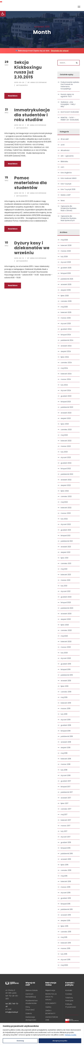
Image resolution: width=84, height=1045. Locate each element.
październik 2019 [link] (67, 675)
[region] (42, 1034)
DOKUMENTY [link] (50, 1003)
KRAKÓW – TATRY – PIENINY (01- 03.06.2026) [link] (70, 119)
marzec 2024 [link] (66, 379)
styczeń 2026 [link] (66, 262)
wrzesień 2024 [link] (66, 346)
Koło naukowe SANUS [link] (68, 178)
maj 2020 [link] (64, 636)
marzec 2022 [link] (66, 513)
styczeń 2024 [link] (66, 390)
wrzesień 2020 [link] (66, 614)
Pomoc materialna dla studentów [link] (30, 182)
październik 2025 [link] (67, 279)
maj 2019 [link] (64, 697)
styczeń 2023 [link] (66, 457)
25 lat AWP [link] (65, 139)
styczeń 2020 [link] (66, 658)
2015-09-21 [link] (19, 125)
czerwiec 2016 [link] (66, 870)
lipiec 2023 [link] (65, 424)
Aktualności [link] (22, 85)
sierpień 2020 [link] (66, 619)
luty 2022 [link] (64, 519)
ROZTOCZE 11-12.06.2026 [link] (70, 112)
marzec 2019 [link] (65, 708)
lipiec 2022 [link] (65, 491)
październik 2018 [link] (67, 736)
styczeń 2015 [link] (65, 959)
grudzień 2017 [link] (66, 781)
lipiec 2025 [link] (65, 296)
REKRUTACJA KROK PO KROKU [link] (51, 997)
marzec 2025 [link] (66, 318)
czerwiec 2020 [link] (66, 630)
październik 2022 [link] (67, 474)
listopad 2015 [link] (65, 904)
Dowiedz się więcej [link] (59, 51)
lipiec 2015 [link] (64, 926)
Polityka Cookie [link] (70, 1035)
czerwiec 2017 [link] (66, 809)
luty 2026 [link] (64, 256)
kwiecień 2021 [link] (66, 574)
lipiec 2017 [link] (64, 803)
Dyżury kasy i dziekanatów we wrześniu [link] (31, 248)
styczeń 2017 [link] (65, 837)
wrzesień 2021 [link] (66, 547)
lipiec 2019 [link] (64, 686)
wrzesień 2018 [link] (66, 742)
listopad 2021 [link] (65, 535)
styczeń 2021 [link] (65, 591)
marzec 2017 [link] (65, 826)
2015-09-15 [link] (19, 193)
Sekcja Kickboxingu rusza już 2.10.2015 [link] (28, 70)
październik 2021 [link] (67, 541)
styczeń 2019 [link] (65, 720)
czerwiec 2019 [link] (66, 692)
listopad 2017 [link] (65, 787)
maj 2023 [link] (64, 435)
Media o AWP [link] (66, 195)
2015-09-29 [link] (19, 82)
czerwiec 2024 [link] (66, 362)
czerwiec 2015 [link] (66, 932)
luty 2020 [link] (64, 653)
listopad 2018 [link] (65, 731)
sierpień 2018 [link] (65, 747)
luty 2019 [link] (64, 714)
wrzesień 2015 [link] (66, 915)
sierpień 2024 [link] (66, 351)
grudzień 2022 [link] (66, 463)
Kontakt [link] (68, 990)
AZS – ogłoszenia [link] (67, 156)
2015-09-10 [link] (19, 258)
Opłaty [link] (48, 1007)
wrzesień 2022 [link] (66, 480)
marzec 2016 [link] (65, 887)
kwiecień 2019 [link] (66, 703)
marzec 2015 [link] (65, 948)
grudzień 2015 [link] (66, 898)
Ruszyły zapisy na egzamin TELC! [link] (67, 95)
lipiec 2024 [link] (65, 357)
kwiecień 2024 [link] (66, 374)
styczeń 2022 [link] (66, 524)
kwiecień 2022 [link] (66, 508)
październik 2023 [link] (67, 407)
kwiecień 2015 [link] (66, 943)
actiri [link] (63, 145)
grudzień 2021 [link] (66, 530)
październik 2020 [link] (67, 608)
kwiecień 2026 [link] (66, 245)
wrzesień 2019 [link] (66, 680)
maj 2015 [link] (64, 937)
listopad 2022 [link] (66, 468)
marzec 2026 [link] (66, 251)
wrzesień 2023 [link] (66, 413)
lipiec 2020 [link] (65, 625)
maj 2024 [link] (64, 368)
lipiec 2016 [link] (64, 865)
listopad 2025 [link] (66, 273)
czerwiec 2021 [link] (66, 563)
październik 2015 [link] (67, 909)
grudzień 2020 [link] (66, 597)
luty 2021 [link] (64, 586)
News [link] (63, 200)
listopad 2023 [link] (66, 402)
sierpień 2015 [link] (65, 920)
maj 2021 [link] (64, 569)
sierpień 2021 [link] (65, 552)
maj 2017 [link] (64, 814)
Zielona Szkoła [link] (31, 990)
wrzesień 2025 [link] (66, 284)
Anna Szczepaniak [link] (38, 82)
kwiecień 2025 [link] (66, 312)
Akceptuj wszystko (59, 1041)
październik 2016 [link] (67, 853)
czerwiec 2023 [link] (66, 429)
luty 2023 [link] (64, 452)
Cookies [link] (68, 994)
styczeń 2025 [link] (66, 323)
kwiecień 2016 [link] (66, 881)
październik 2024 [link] (67, 340)
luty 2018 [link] (64, 770)
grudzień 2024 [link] (66, 329)
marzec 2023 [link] (66, 446)
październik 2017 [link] (67, 792)
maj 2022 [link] (64, 502)
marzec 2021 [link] (65, 580)
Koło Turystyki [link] (66, 184)
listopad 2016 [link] (65, 848)
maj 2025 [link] (64, 307)
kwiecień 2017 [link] (66, 820)
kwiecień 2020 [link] (66, 641)
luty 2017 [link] (64, 831)
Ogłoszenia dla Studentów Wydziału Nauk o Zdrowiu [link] (68, 208)
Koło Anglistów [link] (66, 173)
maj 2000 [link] (64, 965)
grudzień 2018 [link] (66, 725)
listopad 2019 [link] (65, 669)
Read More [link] (12, 96)
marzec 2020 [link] (66, 647)
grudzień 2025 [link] (66, 268)
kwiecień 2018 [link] (66, 759)
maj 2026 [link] (64, 240)
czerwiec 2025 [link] (66, 301)
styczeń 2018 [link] (65, 775)
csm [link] (62, 167)
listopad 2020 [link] (66, 602)
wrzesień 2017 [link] (66, 798)
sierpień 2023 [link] (66, 418)
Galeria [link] (28, 1013)
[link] (3, 14)
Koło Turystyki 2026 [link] (68, 189)
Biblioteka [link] (64, 161)
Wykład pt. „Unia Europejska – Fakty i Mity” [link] (68, 104)
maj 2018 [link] (64, 753)
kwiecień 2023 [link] (66, 441)
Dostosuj (20, 1041)
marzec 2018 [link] (65, 764)
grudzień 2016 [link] (66, 842)
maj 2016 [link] (64, 876)
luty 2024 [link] (64, 385)
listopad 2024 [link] (66, 335)
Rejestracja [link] (50, 990)
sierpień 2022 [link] (66, 485)
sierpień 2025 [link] (66, 290)
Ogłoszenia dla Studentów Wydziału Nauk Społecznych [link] (68, 218)
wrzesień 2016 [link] (66, 859)
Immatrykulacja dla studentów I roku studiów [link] (32, 115)
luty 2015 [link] (64, 954)
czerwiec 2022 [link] (66, 496)
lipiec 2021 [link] (64, 558)
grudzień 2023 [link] (66, 396)
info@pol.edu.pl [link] (11, 1012)
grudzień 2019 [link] (66, 664)
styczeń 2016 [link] (65, 893)
